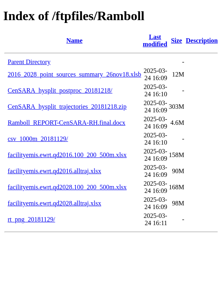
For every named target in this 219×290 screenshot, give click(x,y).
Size (176, 40)
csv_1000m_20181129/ (38, 138)
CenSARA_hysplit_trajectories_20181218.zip (67, 106)
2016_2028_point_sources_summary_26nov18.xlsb (74, 74)
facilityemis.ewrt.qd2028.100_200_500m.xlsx (67, 187)
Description (202, 40)
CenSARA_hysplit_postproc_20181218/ (60, 90)
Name (75, 40)
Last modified (155, 40)
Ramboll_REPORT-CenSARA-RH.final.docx (66, 122)
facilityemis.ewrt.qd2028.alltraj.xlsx (54, 203)
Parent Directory (29, 61)
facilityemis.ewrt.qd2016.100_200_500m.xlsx (67, 154)
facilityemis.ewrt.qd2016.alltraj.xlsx (54, 171)
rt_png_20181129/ (31, 219)
